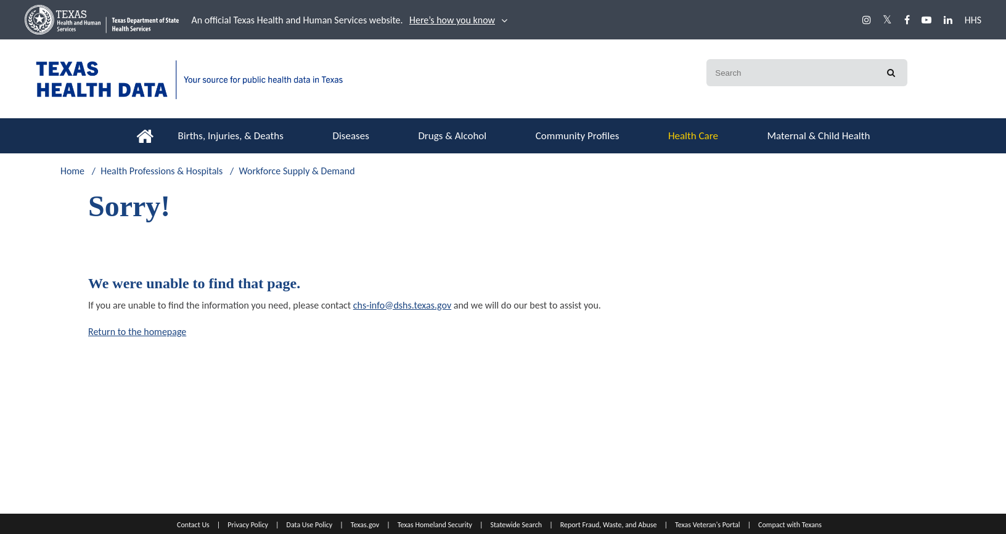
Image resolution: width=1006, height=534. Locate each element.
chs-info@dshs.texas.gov (402, 305)
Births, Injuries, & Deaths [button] (231, 135)
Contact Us (193, 524)
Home (72, 171)
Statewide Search (516, 524)
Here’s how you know (452, 20)
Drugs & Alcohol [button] (452, 135)
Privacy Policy (247, 524)
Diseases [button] (350, 135)
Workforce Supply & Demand (296, 171)
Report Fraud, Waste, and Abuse (608, 524)
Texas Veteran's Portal (707, 524)
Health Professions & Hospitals (161, 171)
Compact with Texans (790, 524)
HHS (973, 20)
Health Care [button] (693, 135)
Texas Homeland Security (435, 524)
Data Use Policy (310, 524)
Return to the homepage (137, 332)
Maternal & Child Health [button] (818, 135)
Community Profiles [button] (578, 135)
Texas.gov (365, 524)
